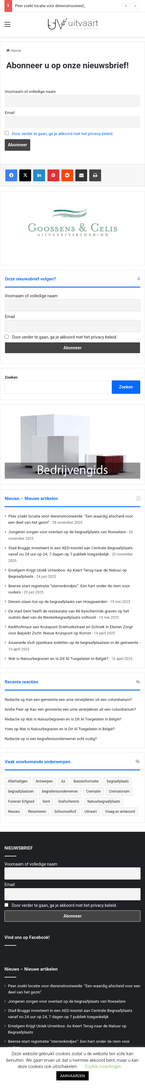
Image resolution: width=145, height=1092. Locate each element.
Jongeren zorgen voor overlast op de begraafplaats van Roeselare (67, 531)
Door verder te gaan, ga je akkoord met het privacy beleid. (62, 133)
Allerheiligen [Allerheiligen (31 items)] (18, 781)
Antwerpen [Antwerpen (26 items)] (44, 781)
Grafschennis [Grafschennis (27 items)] (68, 801)
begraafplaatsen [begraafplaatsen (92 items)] (21, 791)
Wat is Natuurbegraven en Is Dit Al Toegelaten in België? (58, 658)
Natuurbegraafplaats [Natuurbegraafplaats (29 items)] (103, 801)
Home (13, 50)
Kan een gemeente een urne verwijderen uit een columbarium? (79, 699)
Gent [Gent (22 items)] (46, 801)
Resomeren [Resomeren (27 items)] (37, 812)
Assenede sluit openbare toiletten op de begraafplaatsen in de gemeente (73, 642)
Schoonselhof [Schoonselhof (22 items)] (65, 812)
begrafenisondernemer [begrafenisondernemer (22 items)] (60, 791)
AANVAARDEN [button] (72, 1076)
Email (10, 112)
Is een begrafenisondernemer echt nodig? (61, 739)
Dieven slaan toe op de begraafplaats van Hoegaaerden (57, 601)
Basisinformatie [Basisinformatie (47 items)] (86, 781)
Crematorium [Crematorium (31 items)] (119, 791)
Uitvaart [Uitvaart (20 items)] (91, 812)
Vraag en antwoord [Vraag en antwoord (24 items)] (120, 812)
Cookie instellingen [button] (103, 1066)
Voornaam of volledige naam (30, 91)
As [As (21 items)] (63, 781)
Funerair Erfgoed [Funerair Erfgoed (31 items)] (21, 801)
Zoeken (11, 377)
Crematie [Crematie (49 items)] (93, 791)
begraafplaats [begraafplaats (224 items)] (118, 781)
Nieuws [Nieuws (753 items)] (14, 812)
